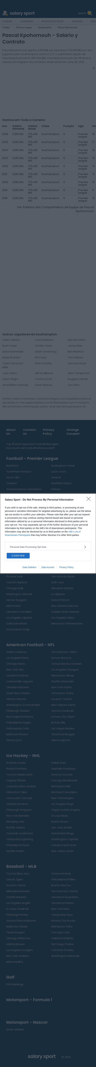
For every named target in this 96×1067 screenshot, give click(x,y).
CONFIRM (18, 555)
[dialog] (48, 533)
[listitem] (48, 547)
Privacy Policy (66, 567)
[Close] (89, 500)
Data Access (47, 567)
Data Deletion (29, 567)
